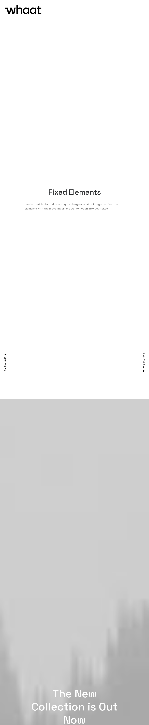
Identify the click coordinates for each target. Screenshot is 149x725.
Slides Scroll (47, 699)
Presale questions (90, 706)
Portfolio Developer (15, 696)
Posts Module (48, 688)
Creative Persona (14, 684)
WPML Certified (49, 707)
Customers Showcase (129, 691)
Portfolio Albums (13, 699)
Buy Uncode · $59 (129, 642)
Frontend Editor (49, 676)
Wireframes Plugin (50, 684)
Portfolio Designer (14, 680)
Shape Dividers (48, 703)
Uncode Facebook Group (130, 676)
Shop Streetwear (14, 688)
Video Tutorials (89, 691)
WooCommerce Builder (52, 680)
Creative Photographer (17, 676)
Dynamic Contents (51, 696)
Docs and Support (90, 676)
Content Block (48, 692)
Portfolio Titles (13, 692)
